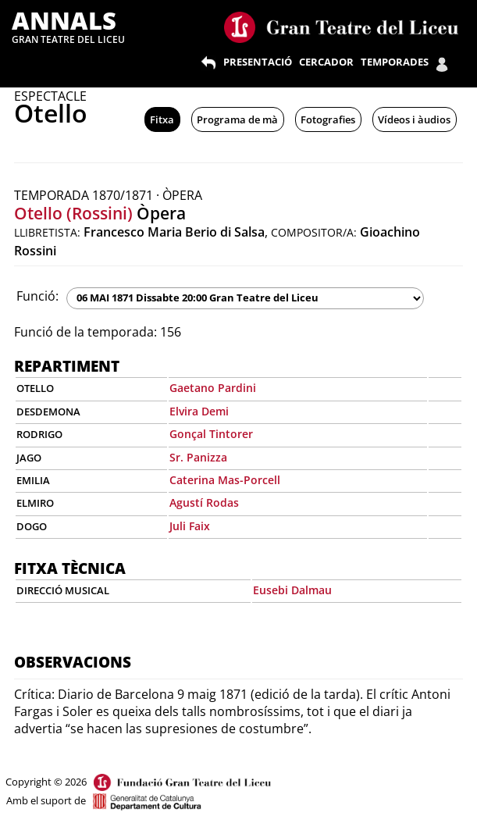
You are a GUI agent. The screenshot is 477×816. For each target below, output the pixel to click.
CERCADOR (326, 62)
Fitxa (162, 119)
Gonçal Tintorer (211, 433)
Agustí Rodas (204, 502)
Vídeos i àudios (414, 119)
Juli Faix (189, 525)
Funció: (37, 296)
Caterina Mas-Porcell (224, 479)
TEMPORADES (395, 62)
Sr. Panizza (198, 457)
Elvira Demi (199, 411)
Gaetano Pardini (212, 387)
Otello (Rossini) (73, 213)
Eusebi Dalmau (292, 590)
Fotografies (328, 119)
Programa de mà (237, 119)
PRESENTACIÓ (257, 62)
